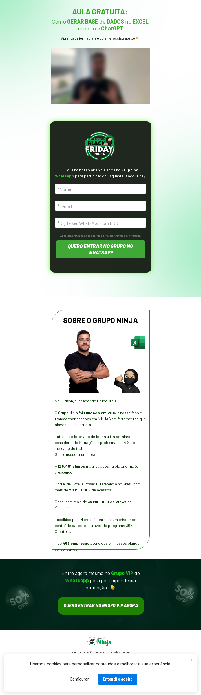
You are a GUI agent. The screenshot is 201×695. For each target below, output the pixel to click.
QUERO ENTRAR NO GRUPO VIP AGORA (101, 605)
